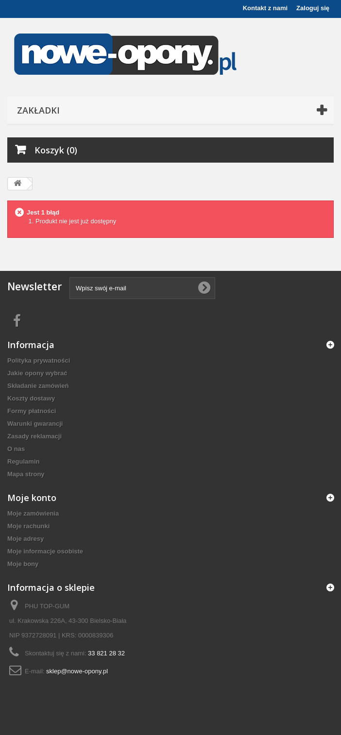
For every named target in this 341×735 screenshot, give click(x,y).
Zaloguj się (312, 8)
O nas (16, 448)
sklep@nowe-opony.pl (77, 671)
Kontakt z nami (265, 8)
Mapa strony (26, 474)
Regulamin (23, 461)
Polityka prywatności (38, 360)
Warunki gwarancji (35, 423)
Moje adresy (25, 538)
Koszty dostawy (31, 398)
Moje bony (22, 564)
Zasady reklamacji (34, 436)
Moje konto (31, 497)
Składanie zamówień (37, 385)
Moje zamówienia (33, 513)
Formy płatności (31, 411)
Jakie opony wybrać (37, 373)
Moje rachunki (28, 526)
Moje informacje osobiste (45, 551)
